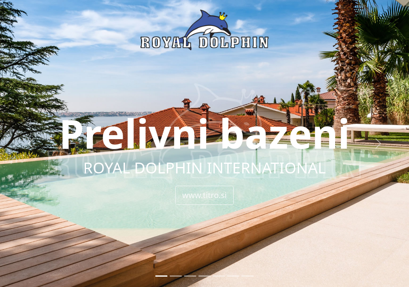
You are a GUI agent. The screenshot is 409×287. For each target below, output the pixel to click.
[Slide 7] (248, 276)
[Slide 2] (176, 276)
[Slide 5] (219, 276)
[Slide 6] (233, 276)
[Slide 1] (161, 276)
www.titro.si (204, 195)
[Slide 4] (204, 276)
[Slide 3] (190, 276)
